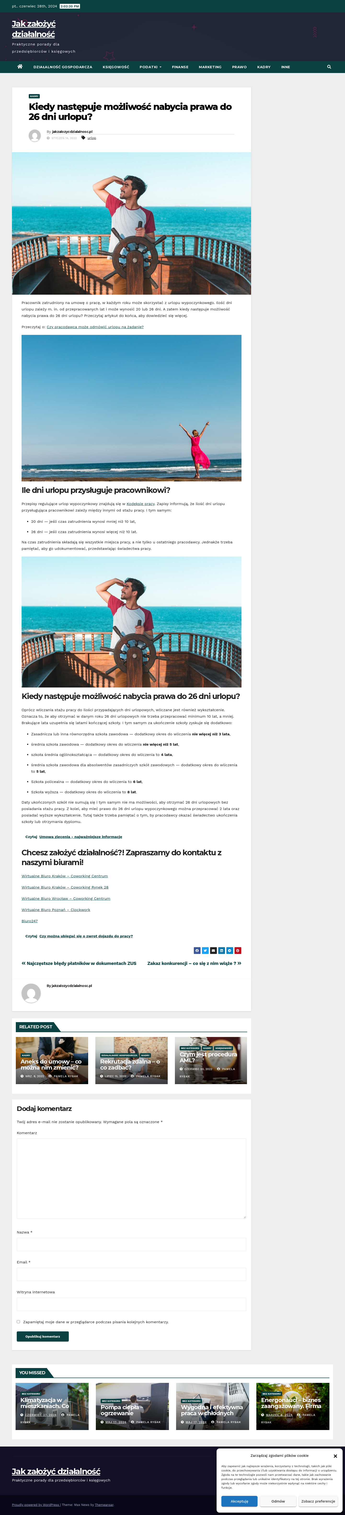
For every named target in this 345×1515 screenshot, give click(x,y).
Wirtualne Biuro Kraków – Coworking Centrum (65, 876)
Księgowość (116, 67)
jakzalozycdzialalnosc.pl (72, 132)
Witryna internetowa (36, 1292)
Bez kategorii (190, 1048)
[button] (335, 1455)
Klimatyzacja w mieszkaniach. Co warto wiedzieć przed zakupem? (50, 1409)
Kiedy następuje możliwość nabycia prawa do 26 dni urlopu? (130, 111)
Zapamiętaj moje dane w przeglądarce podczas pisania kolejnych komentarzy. (96, 1322)
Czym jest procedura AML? (208, 1057)
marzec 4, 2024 (279, 1415)
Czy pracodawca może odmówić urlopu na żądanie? (95, 327)
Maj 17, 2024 (115, 1422)
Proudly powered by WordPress (36, 1505)
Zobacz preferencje (318, 1501)
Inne (285, 67)
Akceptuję (239, 1501)
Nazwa (25, 1232)
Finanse (180, 67)
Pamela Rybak (63, 1076)
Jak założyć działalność (56, 1471)
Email (24, 1262)
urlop (91, 138)
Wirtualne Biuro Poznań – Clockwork (56, 909)
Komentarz (27, 1133)
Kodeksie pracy (140, 503)
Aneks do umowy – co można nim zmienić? (51, 1064)
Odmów (278, 1501)
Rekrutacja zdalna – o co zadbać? (130, 1064)
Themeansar (104, 1505)
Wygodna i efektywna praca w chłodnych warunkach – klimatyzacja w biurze (212, 1416)
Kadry (264, 67)
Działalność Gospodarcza (63, 67)
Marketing (210, 67)
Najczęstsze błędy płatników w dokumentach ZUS (79, 963)
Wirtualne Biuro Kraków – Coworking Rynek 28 (65, 887)
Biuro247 (30, 921)
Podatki (150, 67)
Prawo (239, 67)
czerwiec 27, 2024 (41, 1415)
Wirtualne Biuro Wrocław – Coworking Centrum (66, 898)
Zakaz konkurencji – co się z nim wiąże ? (194, 963)
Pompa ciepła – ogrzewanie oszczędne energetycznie (122, 1416)
